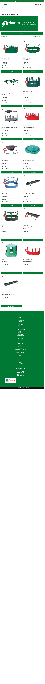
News (20, 351)
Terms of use (20, 337)
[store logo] (6, 4)
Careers (20, 348)
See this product (11, 273)
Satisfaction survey (20, 335)
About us (20, 345)
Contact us (20, 346)
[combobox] (22, 8)
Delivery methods (20, 318)
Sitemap (20, 355)
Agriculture (5, 11)
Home (2, 11)
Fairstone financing (20, 320)
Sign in (20, 362)
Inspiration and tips (20, 323)
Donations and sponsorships (20, 349)
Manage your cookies (20, 339)
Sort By (34, 36)
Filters (22, 33)
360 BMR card (20, 363)
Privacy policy (20, 338)
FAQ (20, 331)
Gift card (20, 321)
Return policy (20, 334)
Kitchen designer (20, 332)
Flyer (20, 317)
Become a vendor (20, 353)
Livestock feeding (11, 11)
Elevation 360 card (20, 365)
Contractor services (20, 324)
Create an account (20, 360)
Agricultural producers (20, 325)
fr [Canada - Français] (1, 1)
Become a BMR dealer (20, 352)
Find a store (20, 316)
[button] (2, 41)
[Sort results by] (39, 36)
